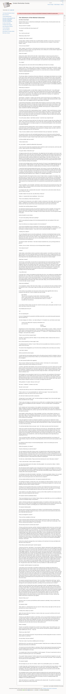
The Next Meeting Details (7, 16)
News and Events (6, 14)
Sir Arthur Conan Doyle (7, 23)
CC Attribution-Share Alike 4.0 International (49, 688)
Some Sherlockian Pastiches (8, 26)
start (8, 10)
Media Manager (57, 4)
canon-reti (12, 10)
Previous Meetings (6, 28)
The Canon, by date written (7, 19)
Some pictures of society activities (8, 31)
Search (62, 2)
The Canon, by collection (7, 20)
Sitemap (62, 4)
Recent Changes (50, 4)
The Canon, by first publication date (9, 18)
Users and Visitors (6, 29)
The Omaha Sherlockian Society (8, 13)
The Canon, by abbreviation (7, 21)
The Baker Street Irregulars (7, 24)
